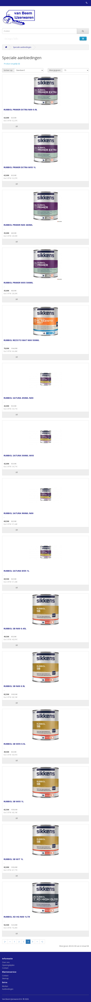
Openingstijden (8, 965)
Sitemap (5, 978)
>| (42, 941)
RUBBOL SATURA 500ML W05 (19, 455)
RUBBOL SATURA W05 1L (16, 570)
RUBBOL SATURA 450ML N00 (18, 397)
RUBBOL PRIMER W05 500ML (18, 282)
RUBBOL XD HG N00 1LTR (17, 916)
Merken (5, 986)
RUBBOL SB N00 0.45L (15, 628)
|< (5, 941)
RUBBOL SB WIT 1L (13, 859)
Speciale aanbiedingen (22, 47)
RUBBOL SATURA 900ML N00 (18, 513)
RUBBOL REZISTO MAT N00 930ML (21, 340)
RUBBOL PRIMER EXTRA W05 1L (20, 167)
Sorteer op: (8, 70)
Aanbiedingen (7, 989)
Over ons (5, 962)
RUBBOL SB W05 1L (14, 801)
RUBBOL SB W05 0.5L (14, 743)
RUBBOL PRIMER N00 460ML (18, 224)
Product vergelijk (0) (12, 64)
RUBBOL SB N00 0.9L (14, 686)
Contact (5, 968)
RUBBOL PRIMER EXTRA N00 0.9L (20, 109)
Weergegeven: (55, 70)
